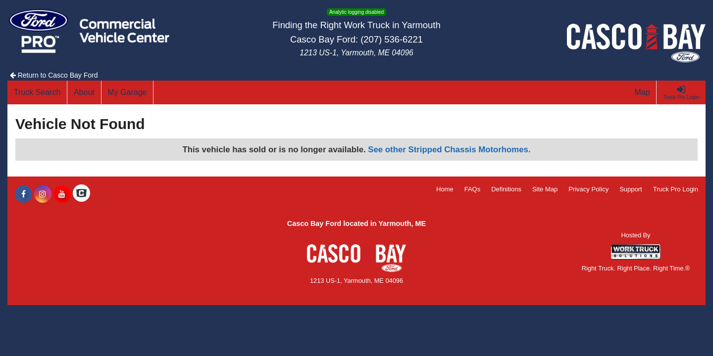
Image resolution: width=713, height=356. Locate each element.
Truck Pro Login (675, 189)
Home (445, 189)
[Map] (642, 92)
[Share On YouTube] (62, 194)
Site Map (545, 189)
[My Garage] (128, 92)
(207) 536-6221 (391, 39)
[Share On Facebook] (23, 194)
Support (630, 189)
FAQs (472, 189)
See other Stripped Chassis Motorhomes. (449, 149)
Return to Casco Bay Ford (54, 75)
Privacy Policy (588, 189)
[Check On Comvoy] (81, 194)
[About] (84, 92)
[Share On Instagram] (42, 194)
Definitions (506, 189)
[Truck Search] (37, 92)
